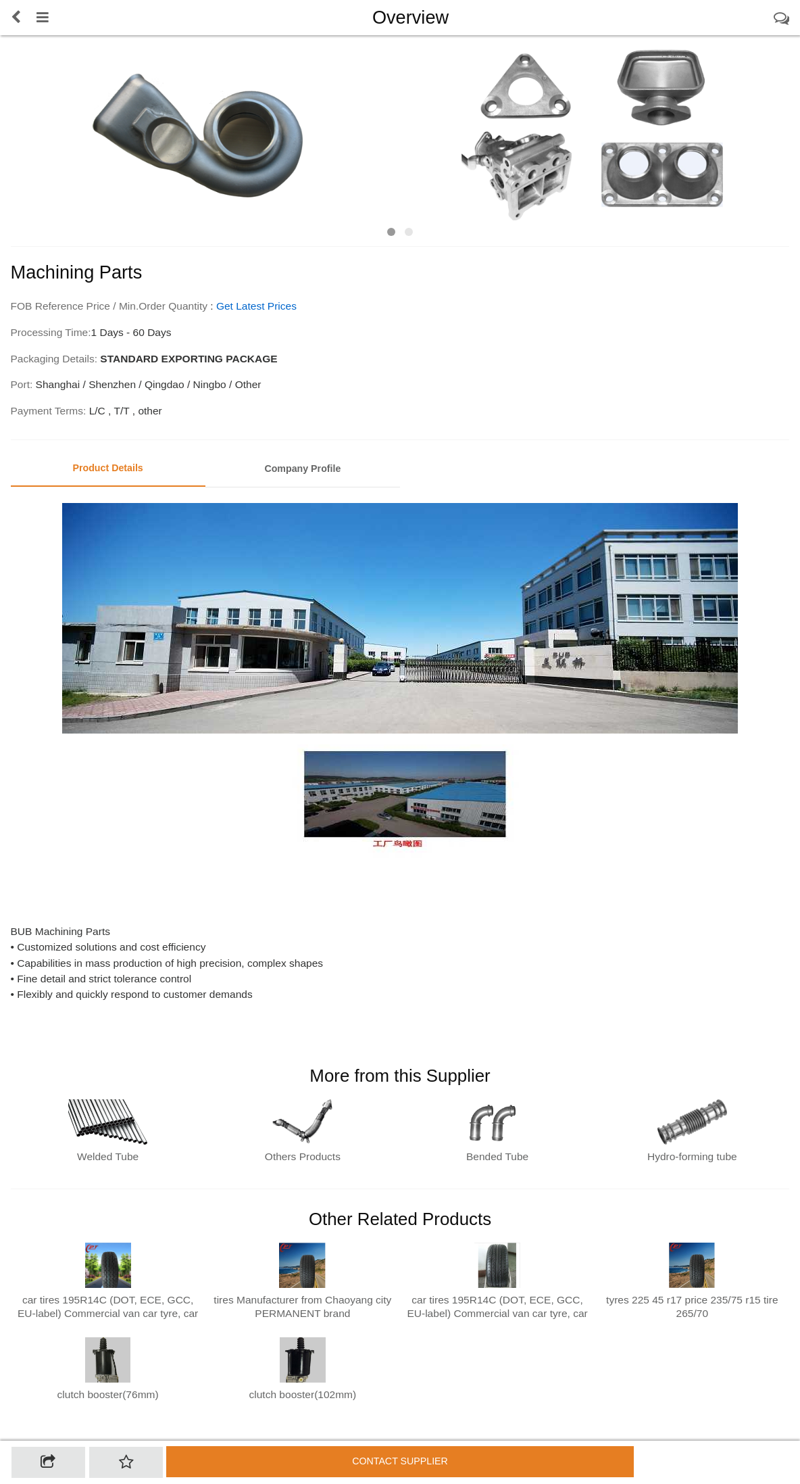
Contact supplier (400, 1461)
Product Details (107, 467)
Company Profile (302, 468)
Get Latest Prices (256, 306)
